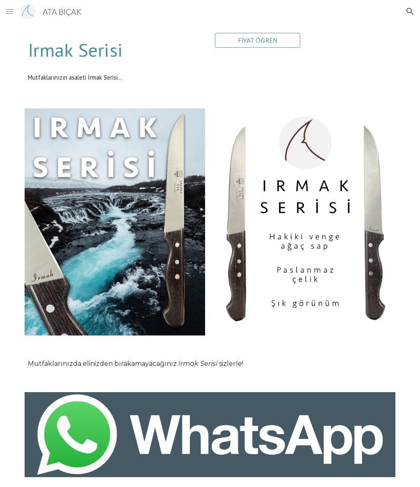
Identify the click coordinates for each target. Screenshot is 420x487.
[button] (10, 11)
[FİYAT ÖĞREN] (257, 40)
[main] (115, 50)
